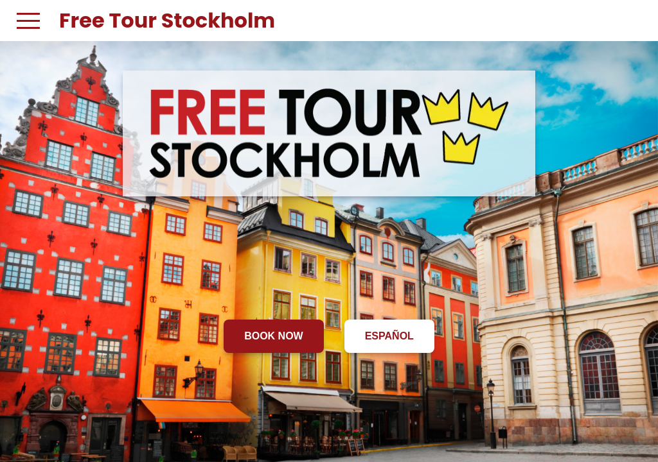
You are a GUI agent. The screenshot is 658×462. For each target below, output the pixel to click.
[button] (28, 20)
